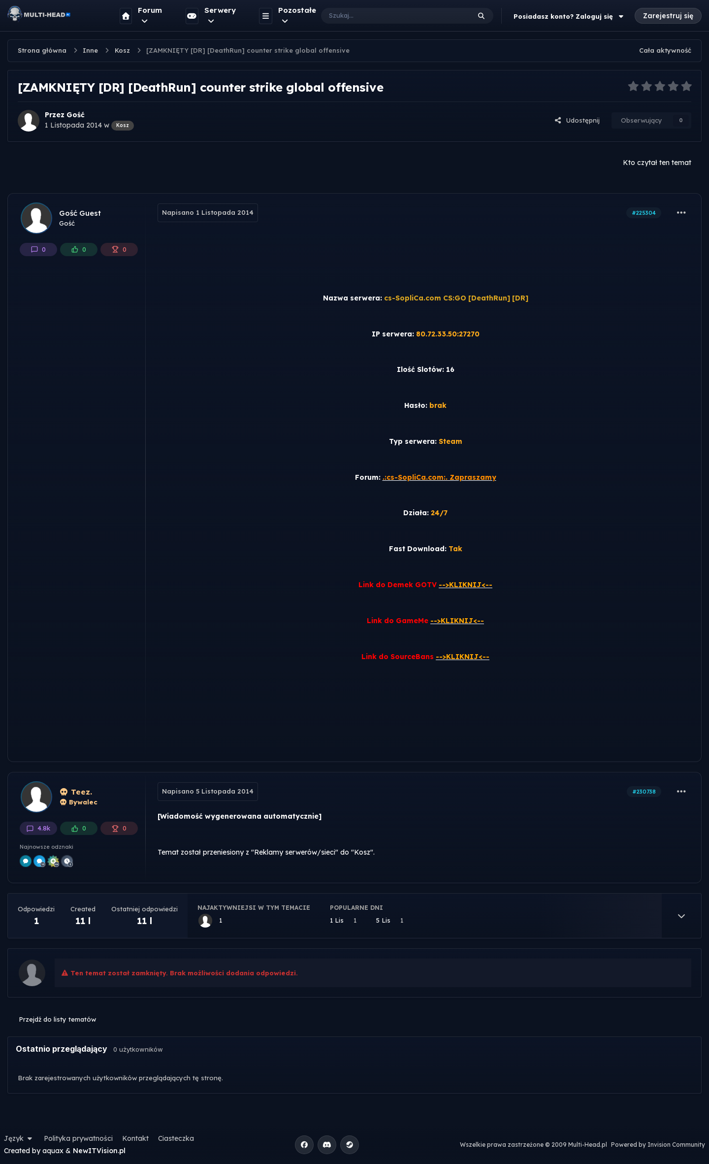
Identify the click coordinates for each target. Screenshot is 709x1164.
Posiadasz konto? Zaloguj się (570, 16)
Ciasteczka (176, 1138)
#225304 (644, 212)
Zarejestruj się (668, 15)
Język (19, 1138)
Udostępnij (577, 120)
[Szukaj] (386, 16)
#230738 (644, 791)
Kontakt (135, 1138)
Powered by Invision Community (658, 1144)
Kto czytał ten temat (657, 162)
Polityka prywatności (78, 1138)
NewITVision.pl (99, 1150)
